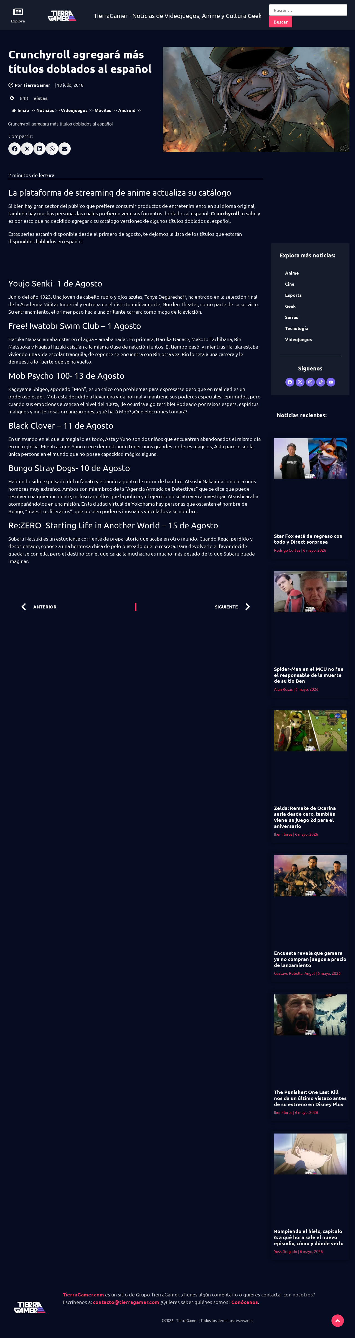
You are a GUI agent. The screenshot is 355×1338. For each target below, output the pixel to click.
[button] (14, 148)
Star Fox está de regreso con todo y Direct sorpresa (308, 539)
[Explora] (18, 12)
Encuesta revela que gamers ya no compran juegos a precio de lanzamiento (310, 959)
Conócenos (244, 1302)
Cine (289, 284)
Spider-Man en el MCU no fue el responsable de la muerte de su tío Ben (309, 675)
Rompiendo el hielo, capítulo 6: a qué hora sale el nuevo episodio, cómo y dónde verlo (309, 1237)
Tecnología (296, 328)
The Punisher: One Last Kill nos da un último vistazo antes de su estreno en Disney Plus (310, 1098)
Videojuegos (74, 110)
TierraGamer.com (83, 1294)
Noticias (45, 110)
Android (127, 110)
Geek (290, 306)
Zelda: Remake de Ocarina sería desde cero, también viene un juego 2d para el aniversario (305, 817)
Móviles (103, 110)
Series (291, 317)
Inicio (20, 110)
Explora (18, 20)
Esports (293, 295)
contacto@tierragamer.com (126, 1302)
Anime (292, 273)
